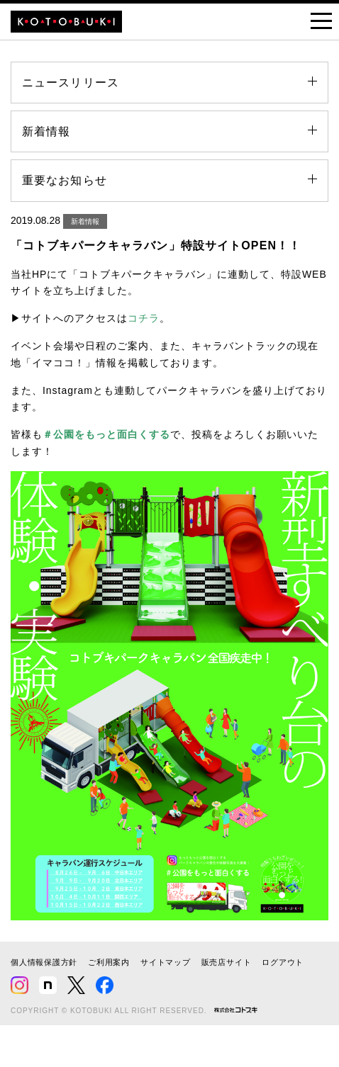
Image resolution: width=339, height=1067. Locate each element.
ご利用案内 (109, 962)
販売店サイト (226, 962)
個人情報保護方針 (44, 962)
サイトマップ (165, 962)
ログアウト (283, 962)
